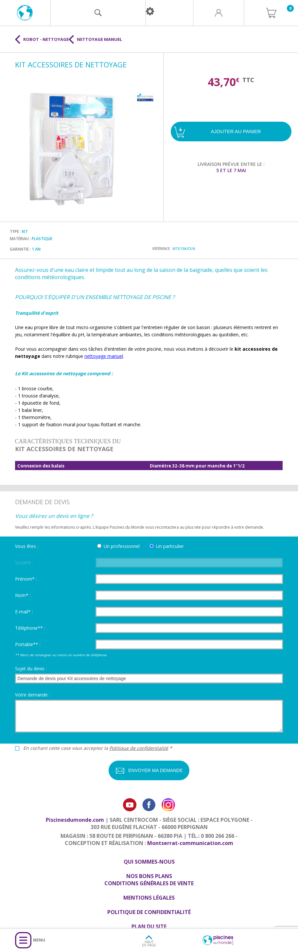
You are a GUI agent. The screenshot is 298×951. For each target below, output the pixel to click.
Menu (39, 940)
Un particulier (170, 546)
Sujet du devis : (31, 668)
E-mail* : (24, 611)
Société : (24, 562)
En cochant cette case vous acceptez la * (97, 748)
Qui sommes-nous (149, 861)
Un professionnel (122, 546)
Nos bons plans (149, 876)
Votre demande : (32, 695)
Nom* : (23, 595)
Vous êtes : (26, 546)
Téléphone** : (30, 628)
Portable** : (28, 644)
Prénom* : (26, 579)
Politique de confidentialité (138, 748)
